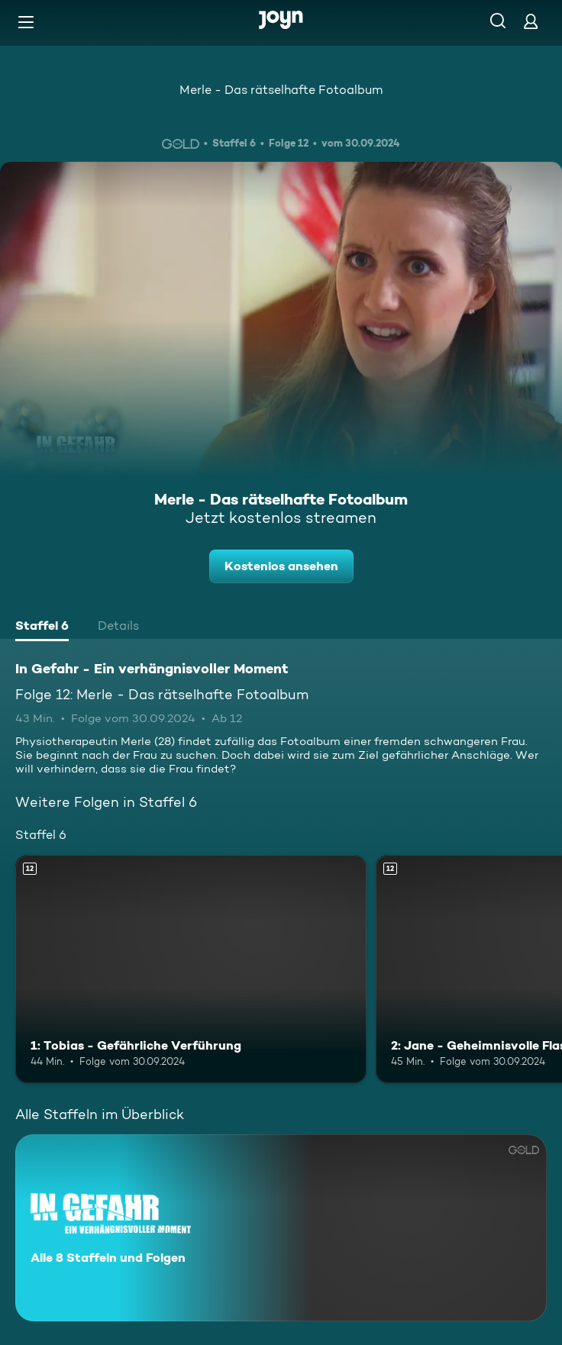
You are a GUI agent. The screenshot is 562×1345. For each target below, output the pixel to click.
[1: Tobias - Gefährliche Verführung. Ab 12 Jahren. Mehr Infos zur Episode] (191, 969)
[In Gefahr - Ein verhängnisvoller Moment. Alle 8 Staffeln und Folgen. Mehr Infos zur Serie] (281, 1227)
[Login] (530, 21)
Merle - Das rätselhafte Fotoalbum (281, 89)
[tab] (42, 627)
